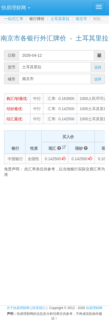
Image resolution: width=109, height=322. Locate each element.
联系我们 (38, 308)
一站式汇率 (13, 19)
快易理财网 (94, 308)
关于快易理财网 (18, 308)
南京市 (81, 19)
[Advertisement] (54, 240)
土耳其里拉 (60, 19)
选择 (97, 67)
